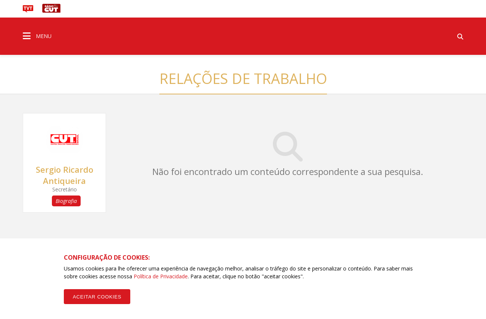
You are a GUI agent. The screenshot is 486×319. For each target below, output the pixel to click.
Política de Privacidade (161, 276)
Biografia (66, 200)
